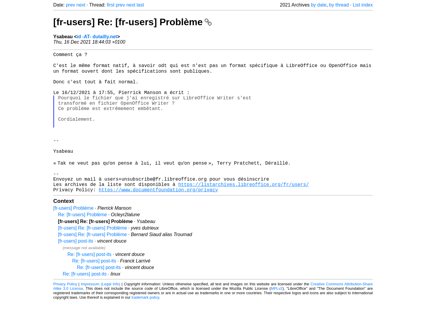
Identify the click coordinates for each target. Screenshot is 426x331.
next (80, 4)
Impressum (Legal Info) (100, 313)
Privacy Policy (65, 313)
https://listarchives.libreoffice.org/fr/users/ (243, 212)
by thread (339, 4)
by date (318, 4)
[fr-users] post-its (75, 270)
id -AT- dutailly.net (97, 36)
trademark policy (145, 326)
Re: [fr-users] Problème (82, 243)
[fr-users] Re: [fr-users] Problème (132, 22)
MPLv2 (277, 317)
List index (363, 4)
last (140, 4)
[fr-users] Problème (73, 237)
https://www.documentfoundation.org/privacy (158, 218)
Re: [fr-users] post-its (89, 283)
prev (70, 4)
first (110, 4)
